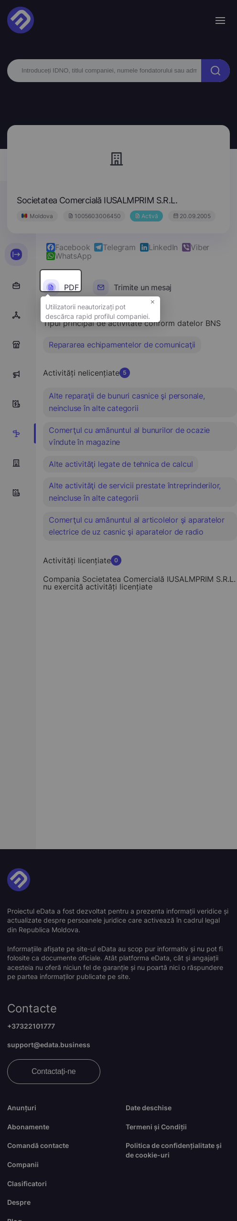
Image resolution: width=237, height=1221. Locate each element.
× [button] (152, 307)
